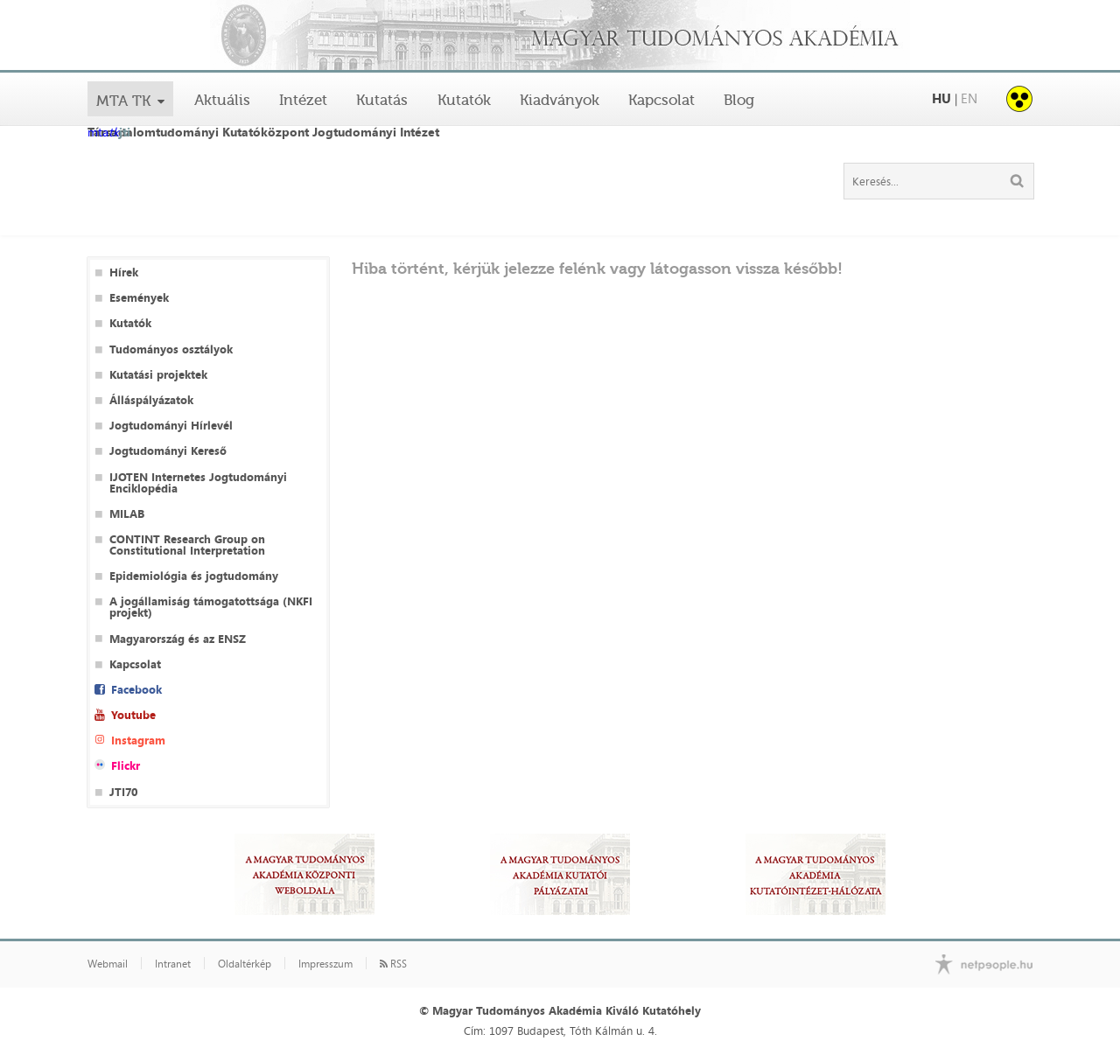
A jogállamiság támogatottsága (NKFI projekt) (210, 607)
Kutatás (382, 99)
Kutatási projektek (158, 375)
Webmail (108, 964)
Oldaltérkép (244, 964)
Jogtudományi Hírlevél (171, 425)
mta (109, 133)
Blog (739, 99)
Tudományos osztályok (171, 349)
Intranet (173, 964)
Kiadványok (559, 99)
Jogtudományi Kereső (168, 451)
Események (139, 298)
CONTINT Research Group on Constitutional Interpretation (187, 545)
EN (969, 98)
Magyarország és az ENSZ (177, 639)
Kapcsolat (661, 99)
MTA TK (123, 100)
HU (941, 98)
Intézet (303, 99)
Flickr (125, 766)
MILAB (126, 514)
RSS (393, 964)
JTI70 (123, 792)
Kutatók (464, 99)
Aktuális (222, 99)
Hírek (123, 272)
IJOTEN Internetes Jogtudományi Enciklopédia (198, 483)
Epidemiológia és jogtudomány (193, 576)
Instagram (138, 740)
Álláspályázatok (151, 400)
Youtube (133, 715)
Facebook (136, 689)
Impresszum (325, 964)
